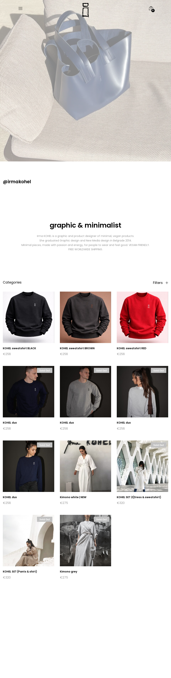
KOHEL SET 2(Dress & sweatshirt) (139, 497)
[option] (85, 80)
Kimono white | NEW (73, 497)
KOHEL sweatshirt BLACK (19, 348)
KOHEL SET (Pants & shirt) (20, 571)
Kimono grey (68, 571)
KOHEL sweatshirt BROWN (77, 348)
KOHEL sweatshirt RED (131, 348)
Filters (160, 282)
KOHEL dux (10, 423)
